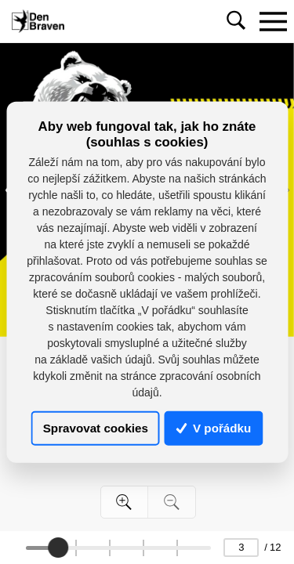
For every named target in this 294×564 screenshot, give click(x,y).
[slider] (58, 547)
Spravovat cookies (95, 428)
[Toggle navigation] (273, 21)
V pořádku (214, 428)
